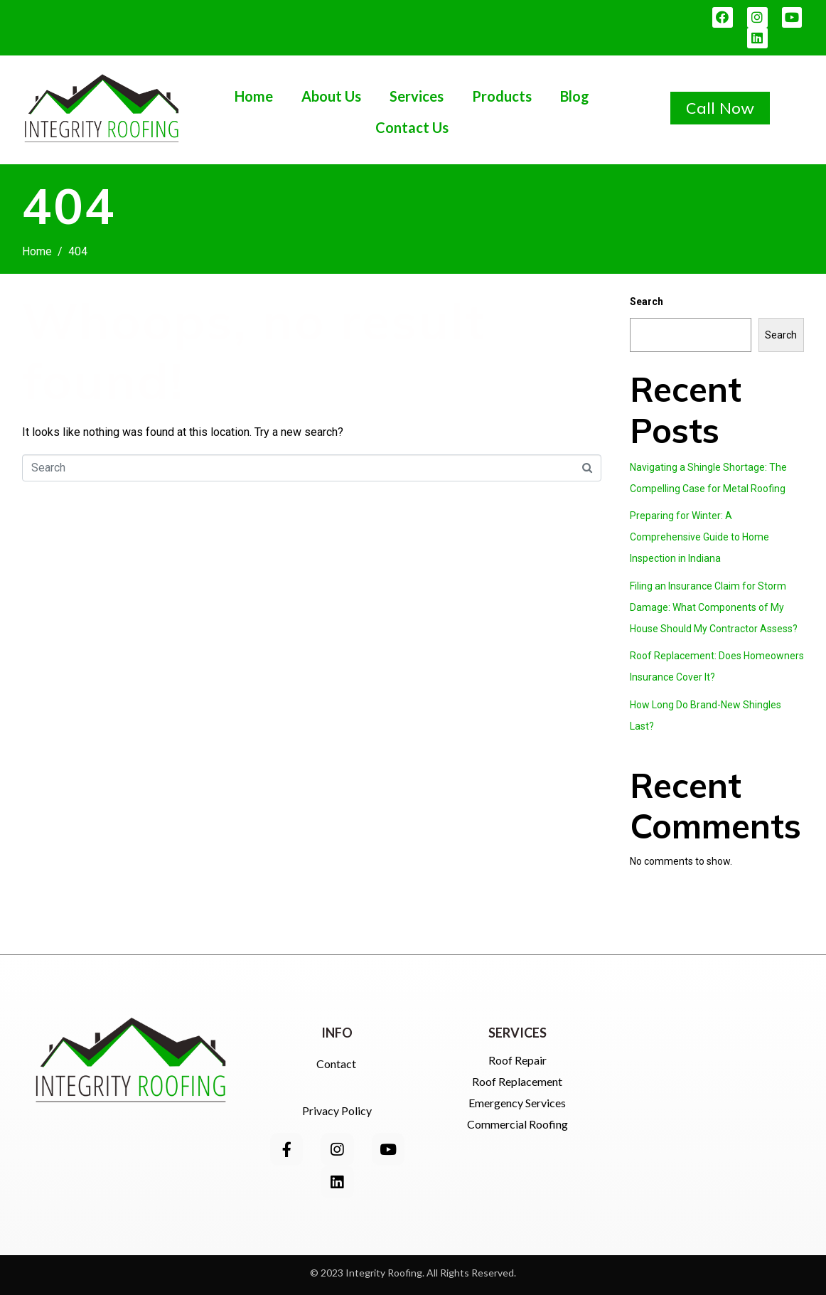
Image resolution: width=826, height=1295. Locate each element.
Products (502, 96)
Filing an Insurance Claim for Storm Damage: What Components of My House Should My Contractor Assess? (714, 607)
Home (254, 96)
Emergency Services (517, 1102)
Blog (574, 96)
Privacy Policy (337, 1110)
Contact (337, 1063)
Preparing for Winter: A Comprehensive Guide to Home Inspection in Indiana (699, 537)
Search (646, 301)
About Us (331, 96)
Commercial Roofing (517, 1124)
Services (417, 96)
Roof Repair (517, 1060)
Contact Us (412, 127)
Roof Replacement (517, 1081)
